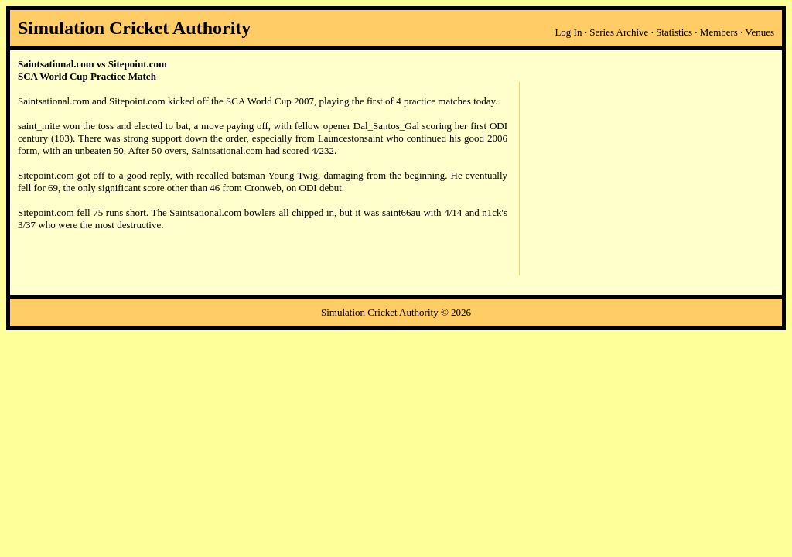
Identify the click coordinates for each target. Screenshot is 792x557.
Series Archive (618, 32)
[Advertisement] (647, 178)
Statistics (674, 32)
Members (719, 32)
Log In (568, 32)
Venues (759, 32)
